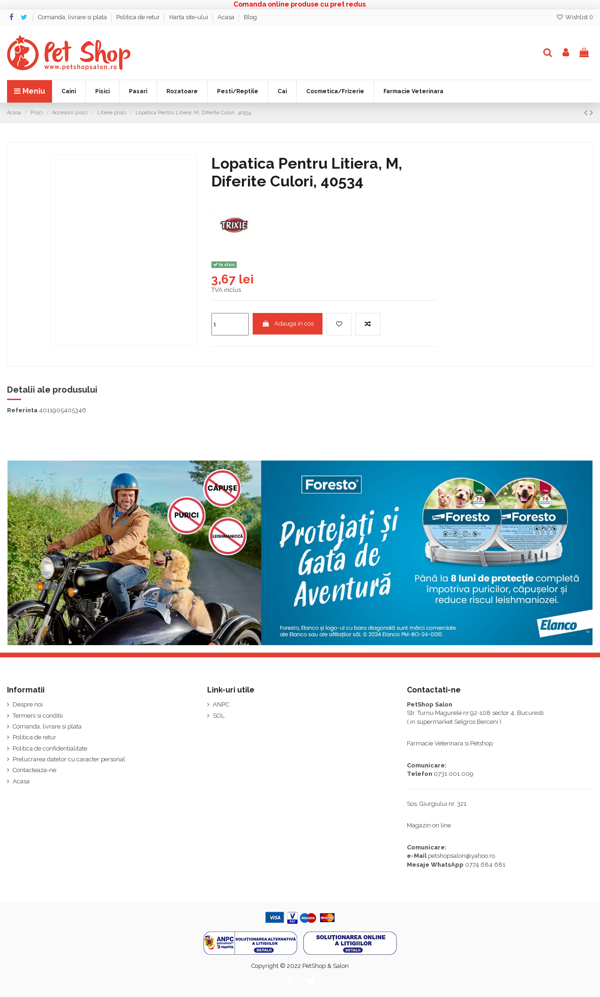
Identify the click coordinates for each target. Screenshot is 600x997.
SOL (219, 715)
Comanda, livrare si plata (73, 17)
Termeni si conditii (38, 715)
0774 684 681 (485, 864)
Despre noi (28, 704)
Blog (250, 17)
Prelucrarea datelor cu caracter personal (69, 759)
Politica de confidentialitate (50, 748)
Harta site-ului (189, 17)
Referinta (22, 410)
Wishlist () (574, 17)
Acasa (227, 17)
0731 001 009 (453, 773)
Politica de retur (138, 17)
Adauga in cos (288, 323)
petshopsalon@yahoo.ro (461, 855)
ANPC (221, 704)
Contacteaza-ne (34, 770)
